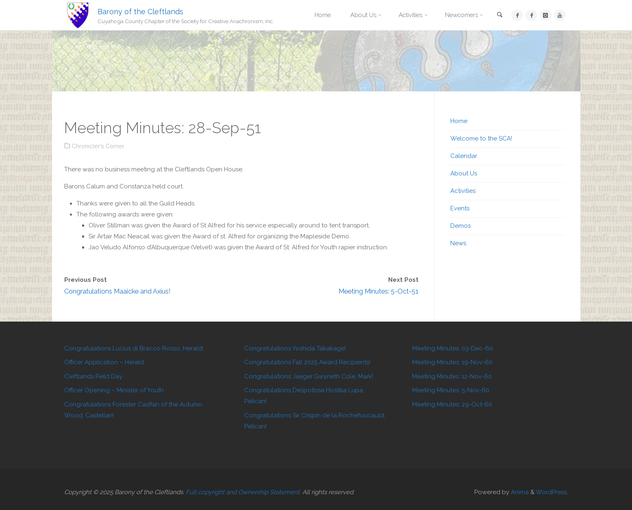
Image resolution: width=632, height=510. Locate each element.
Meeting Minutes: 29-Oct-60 (452, 404)
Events (459, 208)
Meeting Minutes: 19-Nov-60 (452, 362)
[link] (499, 15)
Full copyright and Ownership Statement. (243, 492)
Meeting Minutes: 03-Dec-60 (452, 348)
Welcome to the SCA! (481, 138)
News (458, 243)
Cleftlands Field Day (93, 376)
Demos (460, 225)
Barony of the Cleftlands (140, 11)
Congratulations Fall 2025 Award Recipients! (307, 362)
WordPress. (552, 492)
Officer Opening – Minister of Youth (114, 390)
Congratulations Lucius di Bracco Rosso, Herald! (133, 348)
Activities (463, 190)
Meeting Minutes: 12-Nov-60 (452, 376)
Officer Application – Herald (104, 362)
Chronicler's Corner (98, 146)
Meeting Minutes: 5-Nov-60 (450, 390)
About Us (463, 173)
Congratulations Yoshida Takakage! (295, 348)
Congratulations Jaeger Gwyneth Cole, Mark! (308, 376)
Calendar (463, 156)
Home (458, 121)
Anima (519, 492)
